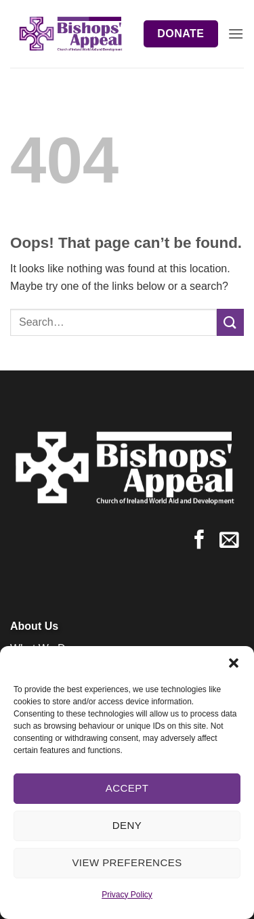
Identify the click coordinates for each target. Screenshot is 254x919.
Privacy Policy (127, 894)
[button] (233, 663)
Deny (127, 825)
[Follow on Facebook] (199, 541)
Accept (127, 788)
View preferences (127, 862)
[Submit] (230, 322)
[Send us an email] (229, 541)
